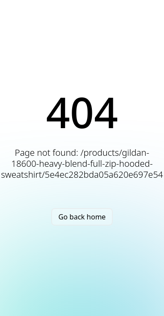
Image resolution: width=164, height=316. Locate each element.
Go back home (81, 217)
